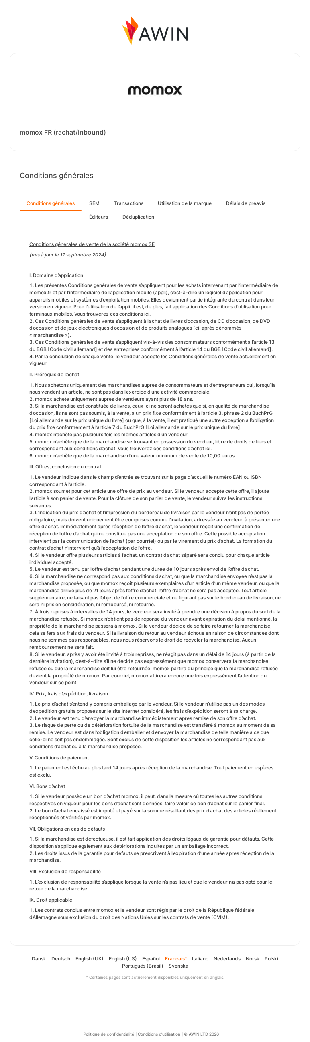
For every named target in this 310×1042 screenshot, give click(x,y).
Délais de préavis (245, 203)
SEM (94, 203)
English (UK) (89, 959)
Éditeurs (98, 217)
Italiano (200, 959)
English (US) (123, 959)
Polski (271, 959)
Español (151, 959)
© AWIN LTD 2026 (201, 1034)
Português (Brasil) (142, 966)
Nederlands (227, 959)
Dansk (39, 959)
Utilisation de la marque (185, 203)
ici (146, 314)
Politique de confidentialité (109, 1034)
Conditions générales (51, 203)
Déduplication (138, 217)
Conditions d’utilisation (159, 1034)
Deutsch (60, 959)
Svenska (178, 966)
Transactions (128, 203)
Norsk (252, 959)
